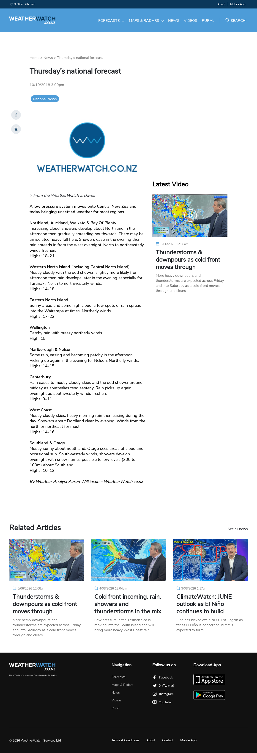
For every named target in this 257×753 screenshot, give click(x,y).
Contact (167, 740)
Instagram (163, 694)
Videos (190, 20)
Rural (208, 20)
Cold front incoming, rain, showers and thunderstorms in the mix (127, 604)
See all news (238, 529)
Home (34, 57)
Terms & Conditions (125, 740)
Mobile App (238, 4)
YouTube (161, 702)
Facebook (162, 677)
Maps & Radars (146, 20)
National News (45, 99)
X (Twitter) (163, 686)
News (173, 20)
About (221, 4)
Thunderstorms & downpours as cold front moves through (188, 260)
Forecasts (111, 20)
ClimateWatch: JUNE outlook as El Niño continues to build (204, 604)
